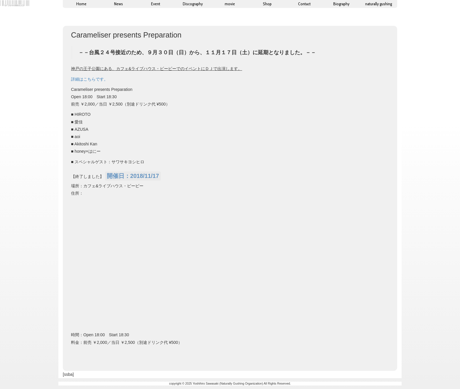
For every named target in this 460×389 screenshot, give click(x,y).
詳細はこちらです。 (89, 79)
